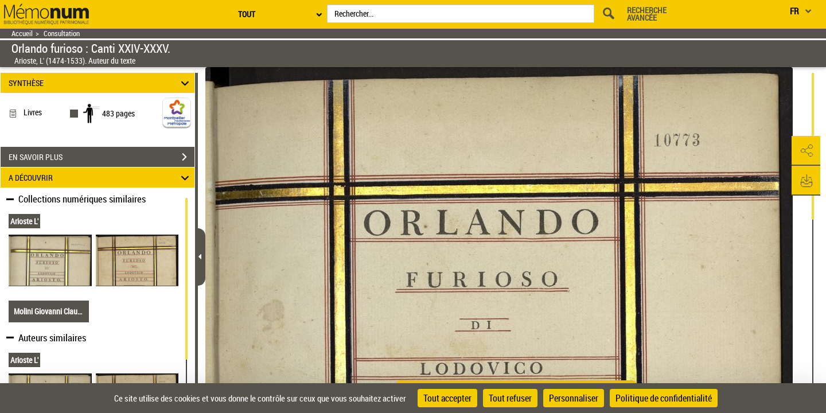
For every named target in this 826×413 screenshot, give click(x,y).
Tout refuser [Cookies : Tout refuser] (510, 398)
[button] (806, 151)
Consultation (62, 33)
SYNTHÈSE (101, 83)
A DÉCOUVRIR (101, 177)
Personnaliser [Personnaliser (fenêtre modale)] (573, 398)
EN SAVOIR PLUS (101, 157)
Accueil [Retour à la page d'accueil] (22, 33)
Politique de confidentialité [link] (663, 398)
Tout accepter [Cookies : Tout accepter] (447, 398)
